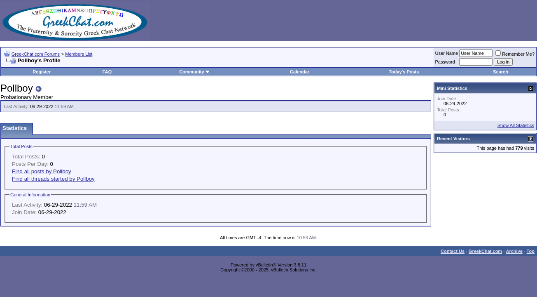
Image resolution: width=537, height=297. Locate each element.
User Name (446, 53)
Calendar (299, 71)
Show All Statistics (515, 125)
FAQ (107, 71)
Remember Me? (515, 54)
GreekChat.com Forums (36, 54)
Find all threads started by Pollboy (53, 179)
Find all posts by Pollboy (41, 171)
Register (42, 71)
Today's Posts (404, 71)
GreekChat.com (485, 251)
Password (445, 61)
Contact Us (453, 251)
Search (500, 71)
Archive (514, 251)
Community (194, 71)
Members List (78, 54)
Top (531, 251)
